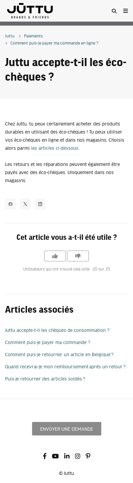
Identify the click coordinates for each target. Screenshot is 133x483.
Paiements (33, 35)
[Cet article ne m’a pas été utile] (78, 256)
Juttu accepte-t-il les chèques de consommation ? (57, 330)
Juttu (10, 35)
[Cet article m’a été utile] (55, 256)
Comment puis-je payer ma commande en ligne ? (54, 42)
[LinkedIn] (40, 204)
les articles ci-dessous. (55, 147)
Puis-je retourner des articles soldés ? (45, 378)
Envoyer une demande (66, 428)
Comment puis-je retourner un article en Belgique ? (59, 354)
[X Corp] (25, 204)
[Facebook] (10, 204)
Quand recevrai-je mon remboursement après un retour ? (65, 366)
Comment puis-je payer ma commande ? (47, 342)
